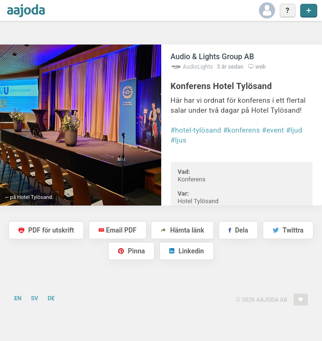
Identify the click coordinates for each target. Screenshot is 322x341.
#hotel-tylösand (196, 130)
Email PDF (118, 230)
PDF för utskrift (46, 230)
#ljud (294, 130)
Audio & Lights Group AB (212, 56)
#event (273, 130)
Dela (238, 230)
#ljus (179, 140)
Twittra (288, 230)
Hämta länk (182, 230)
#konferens (241, 130)
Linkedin (186, 251)
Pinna (131, 251)
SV (34, 298)
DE (51, 298)
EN (17, 298)
